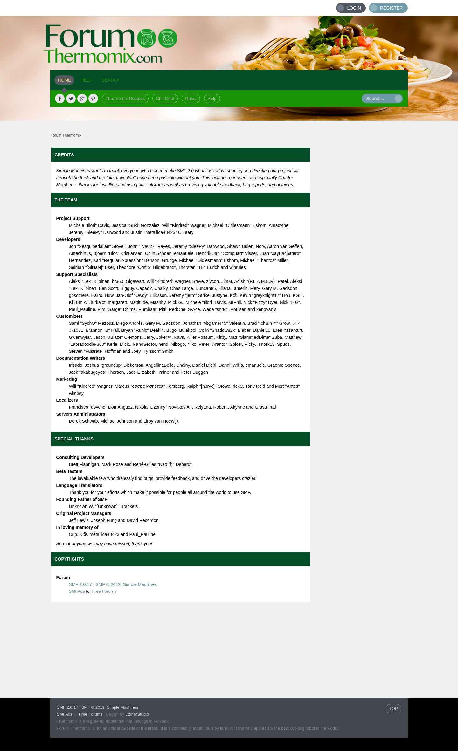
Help (212, 98)
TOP (393, 708)
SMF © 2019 (108, 584)
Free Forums (104, 591)
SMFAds (77, 591)
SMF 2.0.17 (80, 584)
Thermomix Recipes (125, 98)
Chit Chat (165, 98)
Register (391, 7)
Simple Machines (140, 584)
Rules (191, 98)
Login (354, 7)
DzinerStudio (137, 714)
